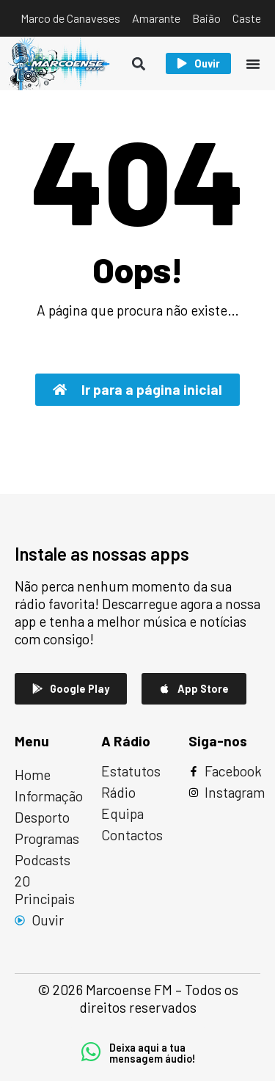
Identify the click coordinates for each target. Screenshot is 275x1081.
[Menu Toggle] (253, 64)
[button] (139, 63)
